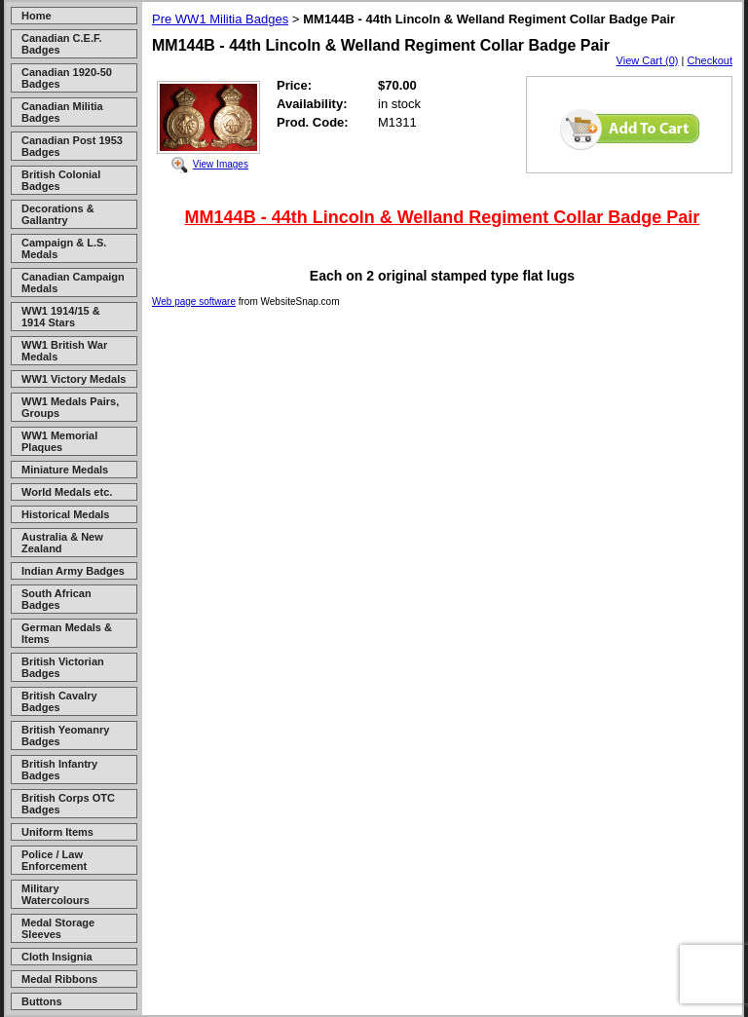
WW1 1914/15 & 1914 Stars (60, 316)
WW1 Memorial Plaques (59, 441)
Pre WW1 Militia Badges (220, 19)
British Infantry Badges (59, 769)
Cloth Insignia (57, 956)
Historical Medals (65, 514)
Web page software (194, 301)
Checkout (710, 60)
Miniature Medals (64, 469)
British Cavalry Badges (59, 701)
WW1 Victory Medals (73, 379)
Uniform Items (57, 832)
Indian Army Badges (73, 571)
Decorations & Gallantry (57, 214)
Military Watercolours (55, 894)
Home (36, 15)
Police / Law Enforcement (54, 860)
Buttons (41, 1001)
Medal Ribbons (59, 979)
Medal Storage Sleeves (57, 928)
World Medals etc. (66, 492)
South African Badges (56, 599)
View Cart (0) (648, 60)
